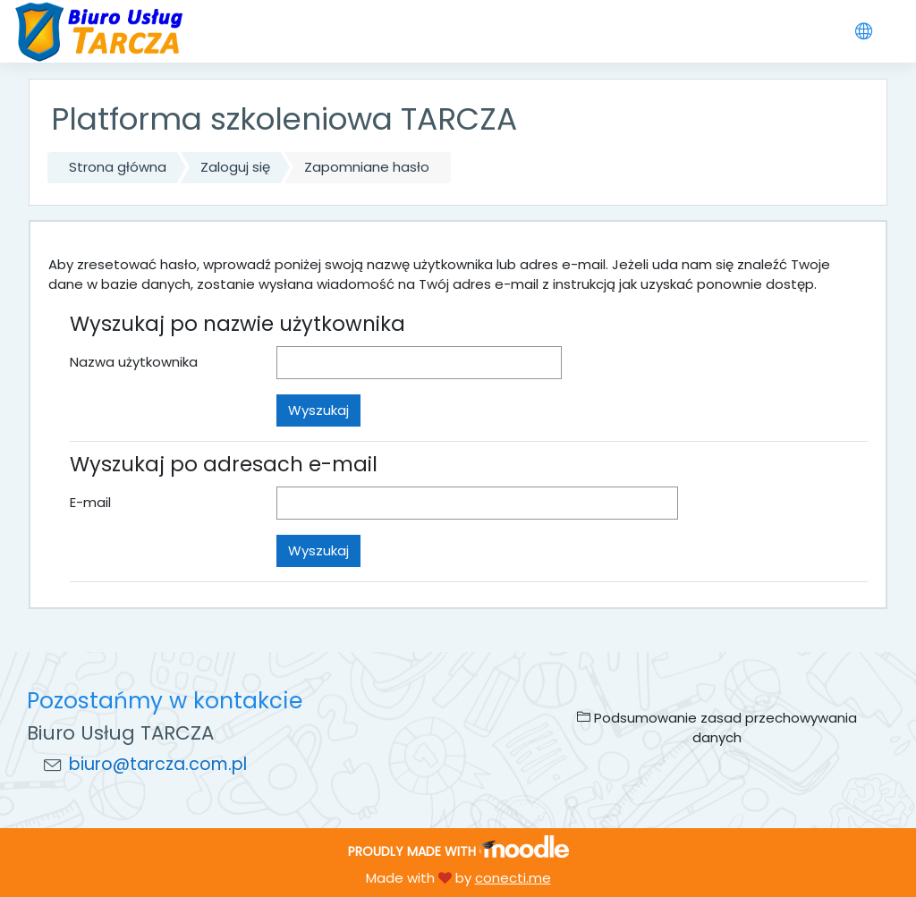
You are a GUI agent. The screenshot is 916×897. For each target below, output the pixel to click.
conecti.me (513, 877)
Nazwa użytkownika (134, 361)
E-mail (90, 502)
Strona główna (117, 166)
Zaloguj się (235, 166)
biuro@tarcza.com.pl (158, 764)
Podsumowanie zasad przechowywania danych (717, 727)
